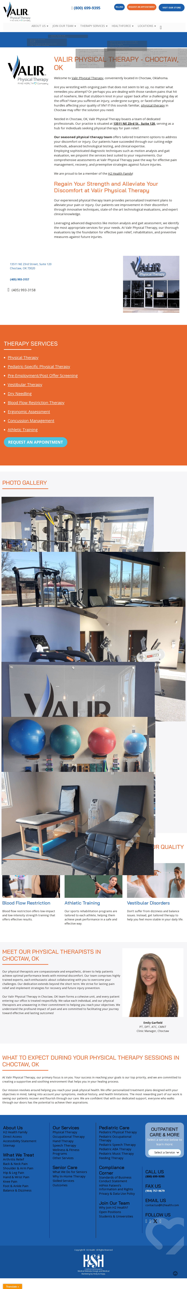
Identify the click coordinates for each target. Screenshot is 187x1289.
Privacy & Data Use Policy (117, 1197)
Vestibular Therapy (25, 384)
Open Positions (110, 1215)
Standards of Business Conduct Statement (115, 1182)
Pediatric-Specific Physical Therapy (39, 366)
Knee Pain (10, 1184)
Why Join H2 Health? (113, 1210)
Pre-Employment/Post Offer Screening (43, 375)
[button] (175, 1273)
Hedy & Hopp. (99, 1277)
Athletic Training (23, 429)
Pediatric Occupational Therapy (115, 1141)
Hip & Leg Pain (13, 1176)
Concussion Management (31, 420)
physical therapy (153, 105)
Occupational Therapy (69, 1140)
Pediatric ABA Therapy (115, 1152)
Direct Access (12, 1140)
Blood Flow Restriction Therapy (36, 402)
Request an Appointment (137, 7)
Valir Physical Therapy (87, 78)
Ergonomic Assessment (29, 411)
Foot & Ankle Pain (15, 1189)
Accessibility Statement (19, 1144)
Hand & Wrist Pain (16, 1180)
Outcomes (60, 1188)
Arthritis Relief (13, 1162)
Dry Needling (20, 393)
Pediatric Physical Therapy (118, 1135)
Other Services (63, 1161)
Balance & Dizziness (17, 1193)
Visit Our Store (172, 7)
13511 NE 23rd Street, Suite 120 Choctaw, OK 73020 (32, 269)
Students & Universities (116, 1219)
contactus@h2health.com (162, 1208)
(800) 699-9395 (71, 7)
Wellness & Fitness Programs (66, 1155)
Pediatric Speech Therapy (117, 1148)
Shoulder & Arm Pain (18, 1171)
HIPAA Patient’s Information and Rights (116, 1190)
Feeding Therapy (111, 1161)
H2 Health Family (120, 173)
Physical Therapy (23, 357)
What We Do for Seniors (70, 1175)
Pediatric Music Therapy (116, 1157)
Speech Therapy (64, 1148)
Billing (108, 7)
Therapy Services (92, 22)
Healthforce (122, 22)
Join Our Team (61, 22)
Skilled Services (63, 1184)
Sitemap (9, 1148)
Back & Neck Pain (15, 1167)
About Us (36, 22)
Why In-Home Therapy (69, 1179)
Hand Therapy (63, 1144)
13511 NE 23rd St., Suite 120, (134, 123)
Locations (148, 22)
